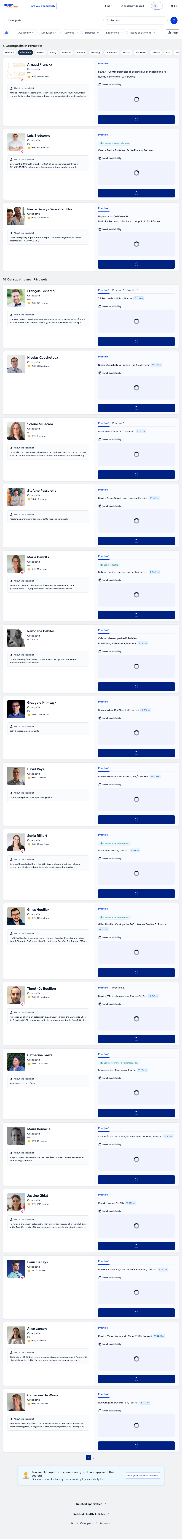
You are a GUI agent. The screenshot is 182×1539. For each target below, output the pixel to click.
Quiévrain (111, 52)
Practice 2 (118, 290)
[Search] (174, 20)
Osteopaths (87, 1523)
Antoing (95, 52)
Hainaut (9, 52)
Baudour (141, 52)
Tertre (126, 52)
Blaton (40, 52)
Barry (53, 52)
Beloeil (81, 52)
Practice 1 (103, 63)
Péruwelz (25, 52)
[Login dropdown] (157, 6)
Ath (168, 52)
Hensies (66, 52)
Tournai (155, 52)
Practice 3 (132, 290)
